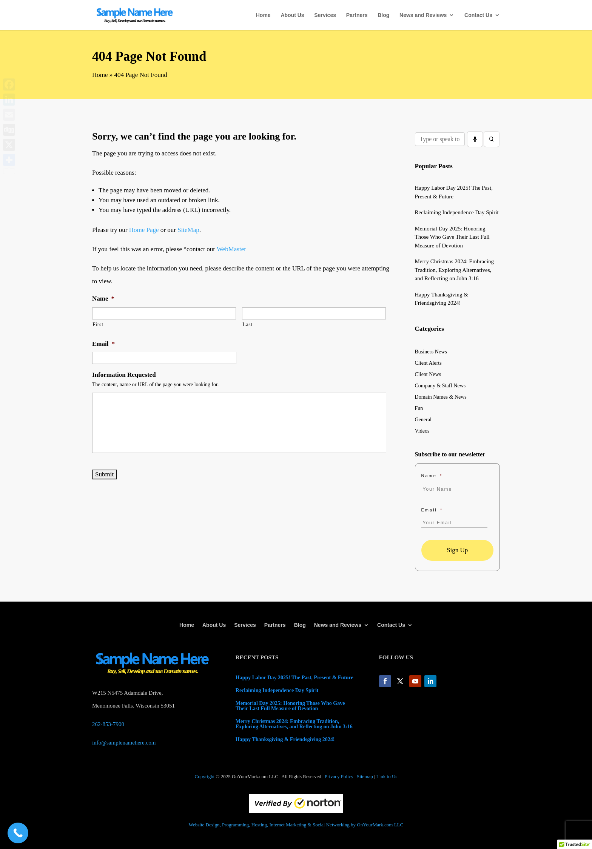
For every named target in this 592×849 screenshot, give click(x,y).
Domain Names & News (441, 397)
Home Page (144, 229)
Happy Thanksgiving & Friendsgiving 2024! (285, 739)
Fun (419, 408)
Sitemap (365, 776)
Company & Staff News (440, 385)
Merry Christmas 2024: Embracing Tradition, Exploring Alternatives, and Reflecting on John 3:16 (454, 269)
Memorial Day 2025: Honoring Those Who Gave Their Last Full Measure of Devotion (452, 237)
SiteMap (188, 229)
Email (103, 343)
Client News (428, 374)
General (423, 419)
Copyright (205, 776)
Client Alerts (428, 363)
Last (247, 324)
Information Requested (124, 374)
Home (263, 15)
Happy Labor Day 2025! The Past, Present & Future (294, 677)
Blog (383, 15)
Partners (357, 15)
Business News (431, 352)
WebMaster (231, 249)
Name (103, 298)
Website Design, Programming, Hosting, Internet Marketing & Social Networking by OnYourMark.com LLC (296, 825)
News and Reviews (423, 15)
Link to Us (387, 776)
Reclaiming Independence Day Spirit (457, 212)
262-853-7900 (108, 724)
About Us (292, 15)
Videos (422, 431)
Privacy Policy (339, 776)
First (97, 324)
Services (325, 15)
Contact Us (478, 15)
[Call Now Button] (18, 833)
